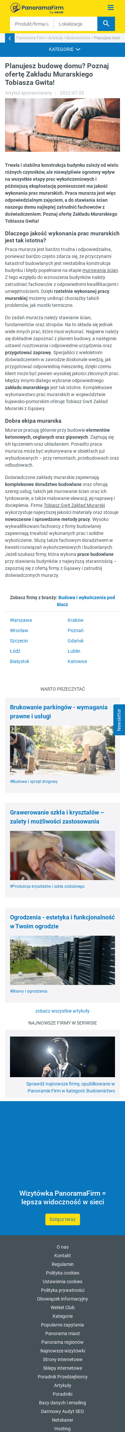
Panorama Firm (30, 38)
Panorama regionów (62, 1342)
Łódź (15, 651)
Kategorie (63, 1316)
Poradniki (62, 1394)
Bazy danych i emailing (62, 1402)
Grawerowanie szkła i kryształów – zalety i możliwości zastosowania (57, 817)
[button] (62, 49)
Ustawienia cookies (62, 1281)
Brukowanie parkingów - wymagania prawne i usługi (59, 712)
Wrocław (19, 630)
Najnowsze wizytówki (62, 1350)
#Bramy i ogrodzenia (28, 991)
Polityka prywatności (62, 1290)
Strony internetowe (62, 1359)
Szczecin (19, 640)
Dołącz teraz (63, 1219)
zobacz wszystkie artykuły (62, 1011)
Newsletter (119, 720)
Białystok (19, 661)
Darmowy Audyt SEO (62, 1411)
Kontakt (62, 1255)
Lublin (74, 651)
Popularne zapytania (62, 1324)
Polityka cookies (62, 1273)
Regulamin (63, 1264)
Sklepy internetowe (62, 1368)
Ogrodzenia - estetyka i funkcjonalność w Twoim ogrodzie (62, 922)
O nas (63, 1247)
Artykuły (55, 38)
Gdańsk (76, 640)
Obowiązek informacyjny (62, 1299)
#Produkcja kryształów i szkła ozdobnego (47, 886)
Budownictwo (78, 38)
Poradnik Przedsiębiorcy (63, 1376)
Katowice (77, 661)
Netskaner (62, 1420)
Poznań (76, 630)
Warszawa (21, 620)
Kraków (76, 620)
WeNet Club (63, 1307)
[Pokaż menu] (111, 7)
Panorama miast (62, 1333)
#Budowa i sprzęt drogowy (34, 781)
